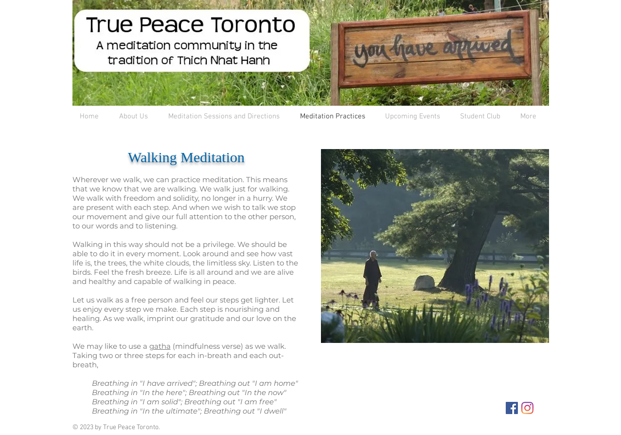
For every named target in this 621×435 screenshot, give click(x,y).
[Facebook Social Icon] (512, 408)
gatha (160, 346)
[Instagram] (527, 408)
